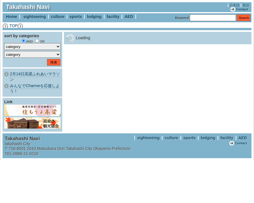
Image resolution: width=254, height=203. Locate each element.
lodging (94, 16)
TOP (13, 25)
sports (76, 16)
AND (29, 41)
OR (42, 41)
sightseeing (34, 16)
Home (11, 16)
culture (57, 16)
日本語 (235, 5)
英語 (245, 5)
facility (113, 16)
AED (128, 16)
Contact (242, 9)
